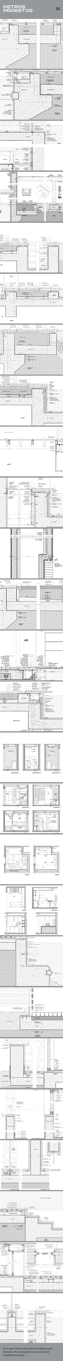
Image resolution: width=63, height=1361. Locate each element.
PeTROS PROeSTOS (18, 8)
